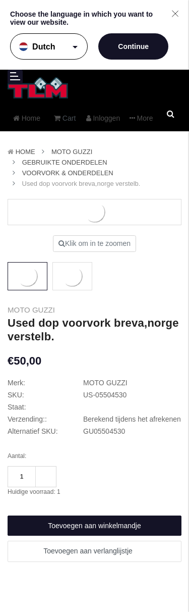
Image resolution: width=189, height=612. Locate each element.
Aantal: (17, 456)
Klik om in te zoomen (94, 243)
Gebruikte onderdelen (64, 162)
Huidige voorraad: (34, 491)
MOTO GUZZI (71, 152)
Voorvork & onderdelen (67, 173)
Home (25, 152)
